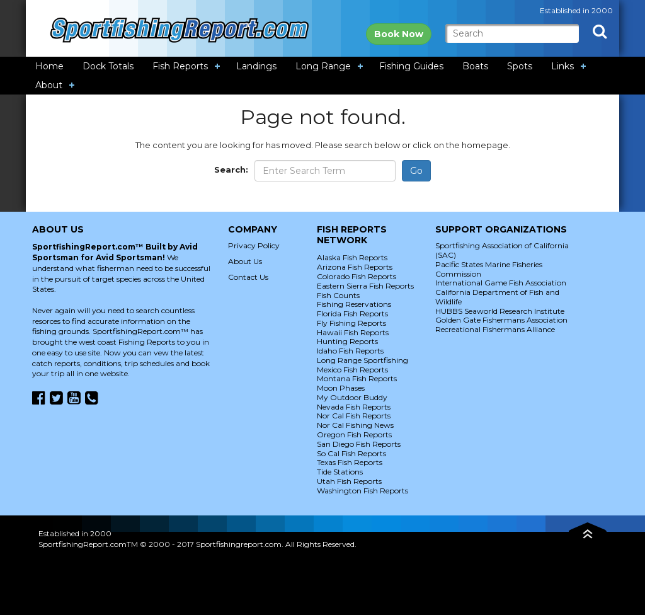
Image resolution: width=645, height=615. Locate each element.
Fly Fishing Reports (351, 323)
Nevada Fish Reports (354, 406)
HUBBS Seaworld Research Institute (499, 311)
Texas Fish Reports (349, 462)
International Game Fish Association (500, 282)
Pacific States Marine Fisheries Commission (488, 269)
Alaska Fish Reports (352, 257)
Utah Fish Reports (349, 481)
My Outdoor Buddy (352, 397)
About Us (245, 261)
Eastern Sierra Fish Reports (365, 285)
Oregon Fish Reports (354, 434)
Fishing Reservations (354, 304)
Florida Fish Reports (352, 313)
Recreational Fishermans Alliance (495, 329)
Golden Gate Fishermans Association (501, 320)
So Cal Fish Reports (351, 453)
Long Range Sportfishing (362, 360)
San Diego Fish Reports (359, 444)
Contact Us (248, 277)
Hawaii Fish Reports (353, 332)
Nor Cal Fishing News (355, 425)
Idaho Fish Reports (350, 350)
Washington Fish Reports (362, 490)
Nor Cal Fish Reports (354, 415)
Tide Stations (340, 471)
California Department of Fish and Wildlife (497, 296)
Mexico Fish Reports (352, 369)
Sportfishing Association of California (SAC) (502, 250)
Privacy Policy (254, 245)
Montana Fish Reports (357, 378)
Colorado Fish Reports (356, 276)
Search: (231, 169)
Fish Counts (338, 295)
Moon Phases (341, 388)
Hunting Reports (347, 341)
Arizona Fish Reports (354, 267)
